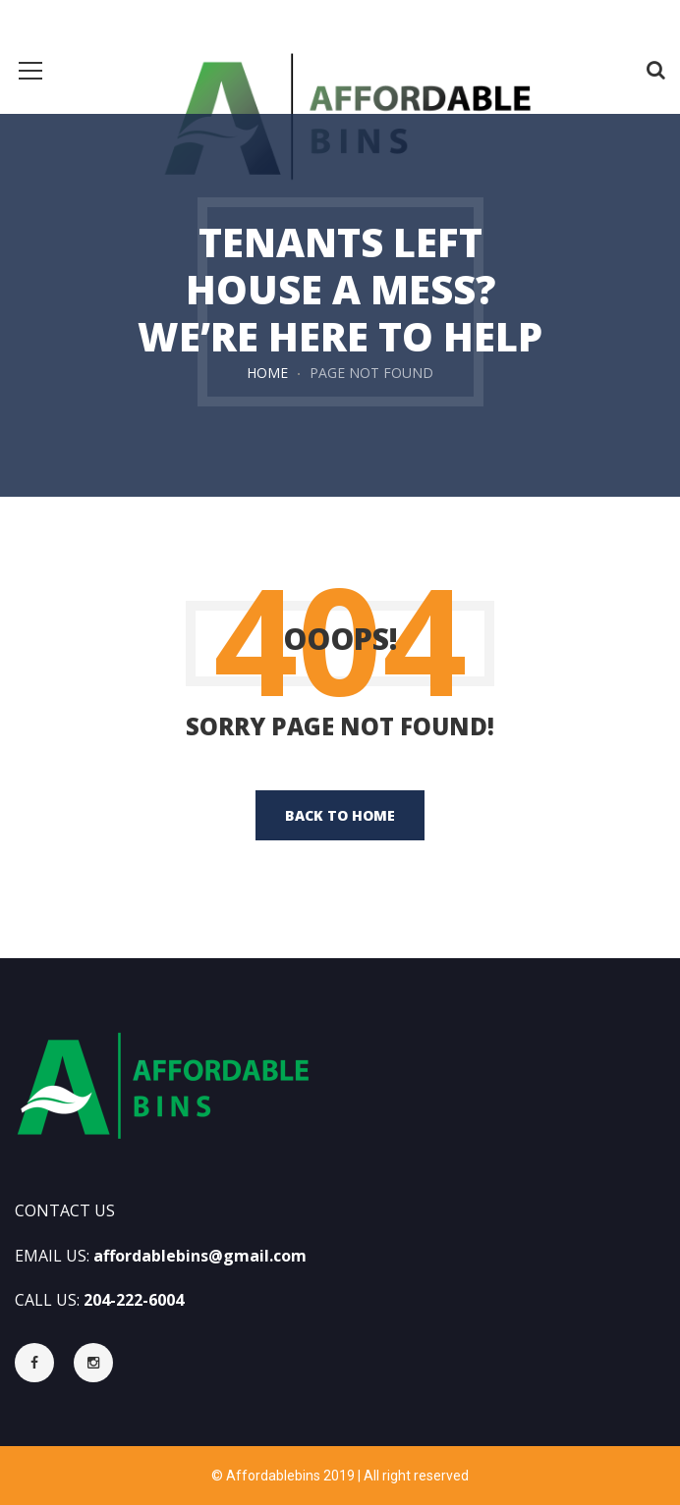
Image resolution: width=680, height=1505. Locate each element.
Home (267, 372)
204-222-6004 (134, 1300)
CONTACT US (65, 1210)
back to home (340, 815)
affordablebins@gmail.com (200, 1255)
